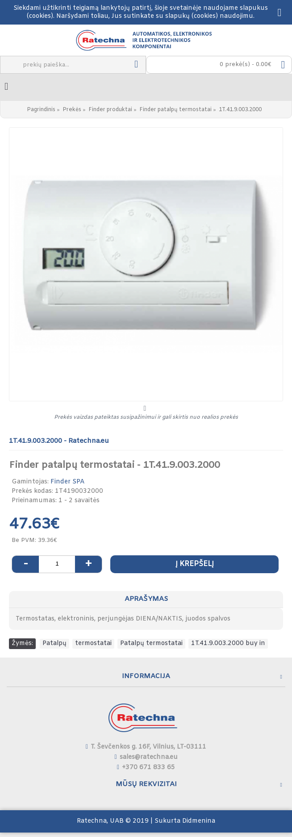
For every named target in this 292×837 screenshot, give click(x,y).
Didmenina (198, 821)
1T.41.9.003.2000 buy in (228, 643)
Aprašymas (146, 599)
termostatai (93, 643)
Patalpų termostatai (151, 643)
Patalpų (54, 643)
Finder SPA (67, 482)
